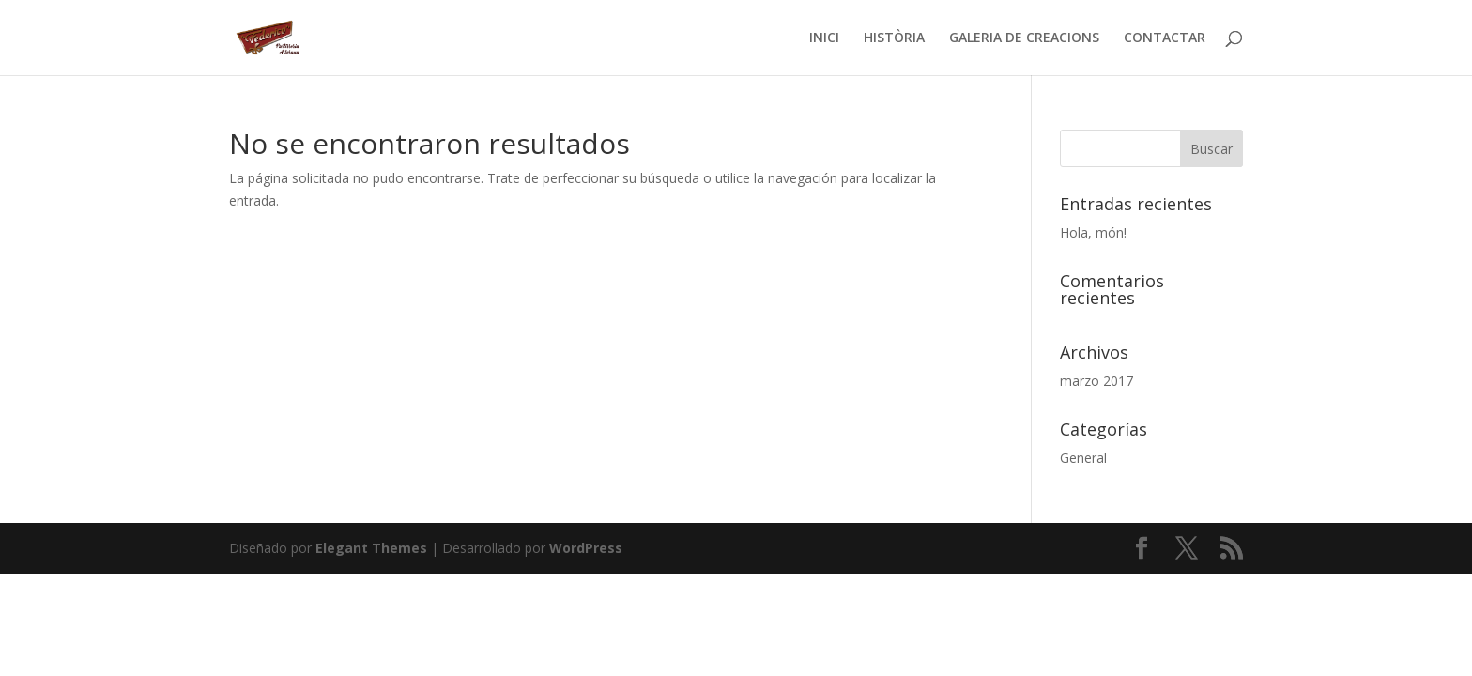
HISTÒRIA (894, 38)
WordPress (585, 548)
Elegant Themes (371, 548)
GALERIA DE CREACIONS (1024, 38)
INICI (824, 38)
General (1083, 458)
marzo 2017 (1096, 381)
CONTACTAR (1164, 38)
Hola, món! (1093, 232)
